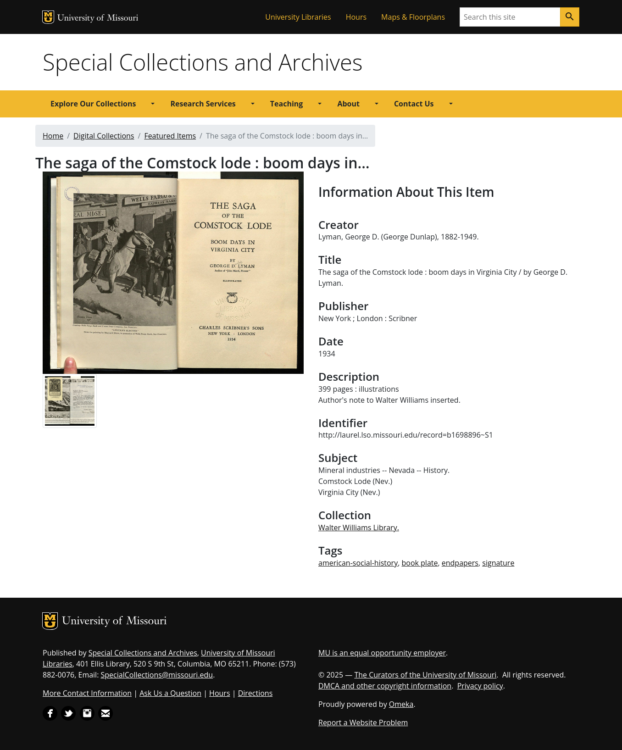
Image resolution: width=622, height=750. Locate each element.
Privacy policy (480, 686)
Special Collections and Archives (202, 62)
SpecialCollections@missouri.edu (157, 675)
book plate (419, 563)
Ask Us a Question (170, 693)
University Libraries (298, 17)
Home (53, 136)
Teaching (286, 104)
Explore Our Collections (93, 104)
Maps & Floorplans (413, 17)
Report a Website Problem (363, 722)
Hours (356, 17)
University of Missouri (98, 18)
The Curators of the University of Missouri (425, 675)
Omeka (401, 704)
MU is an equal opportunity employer (382, 653)
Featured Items (170, 136)
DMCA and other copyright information (384, 686)
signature (498, 563)
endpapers (460, 563)
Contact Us (414, 104)
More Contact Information (87, 693)
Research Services (202, 104)
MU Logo (48, 17)
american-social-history (358, 563)
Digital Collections (103, 136)
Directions (255, 693)
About (348, 104)
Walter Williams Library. (358, 527)
